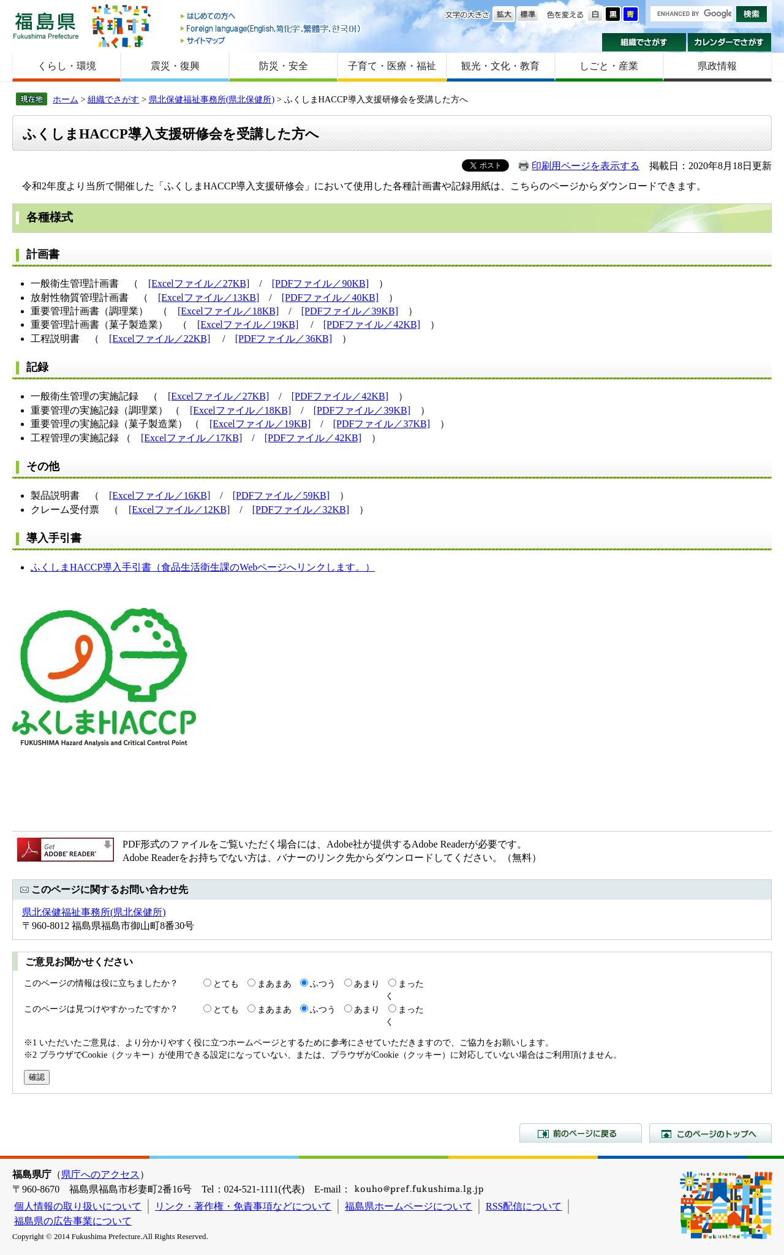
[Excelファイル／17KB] (191, 438)
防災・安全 (283, 66)
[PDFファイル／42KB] (371, 324)
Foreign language (271, 28)
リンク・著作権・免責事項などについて (243, 1206)
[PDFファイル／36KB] (283, 338)
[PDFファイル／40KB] (330, 297)
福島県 (46, 25)
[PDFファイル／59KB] (281, 495)
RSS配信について (524, 1206)
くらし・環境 (66, 66)
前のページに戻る (580, 1133)
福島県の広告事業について (73, 1221)
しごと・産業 (608, 66)
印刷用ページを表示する (585, 166)
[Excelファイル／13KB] (208, 297)
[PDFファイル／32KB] (300, 509)
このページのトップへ (710, 1133)
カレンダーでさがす (730, 42)
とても (226, 983)
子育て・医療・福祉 (392, 66)
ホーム (65, 99)
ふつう (323, 983)
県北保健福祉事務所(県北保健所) (212, 99)
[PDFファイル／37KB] (381, 424)
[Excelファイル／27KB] (198, 283)
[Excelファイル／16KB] (159, 495)
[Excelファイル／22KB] (159, 338)
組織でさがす (644, 42)
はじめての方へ (271, 17)
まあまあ (274, 983)
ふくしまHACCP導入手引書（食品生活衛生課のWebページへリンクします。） (203, 567)
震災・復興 (175, 66)
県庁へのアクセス (100, 1174)
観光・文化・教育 (500, 66)
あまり (367, 983)
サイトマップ (271, 40)
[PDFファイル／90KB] (320, 283)
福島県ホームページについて (408, 1206)
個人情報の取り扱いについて (77, 1206)
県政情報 (717, 66)
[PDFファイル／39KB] (349, 311)
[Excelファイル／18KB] (228, 311)
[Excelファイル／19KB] (247, 324)
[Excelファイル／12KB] (179, 509)
